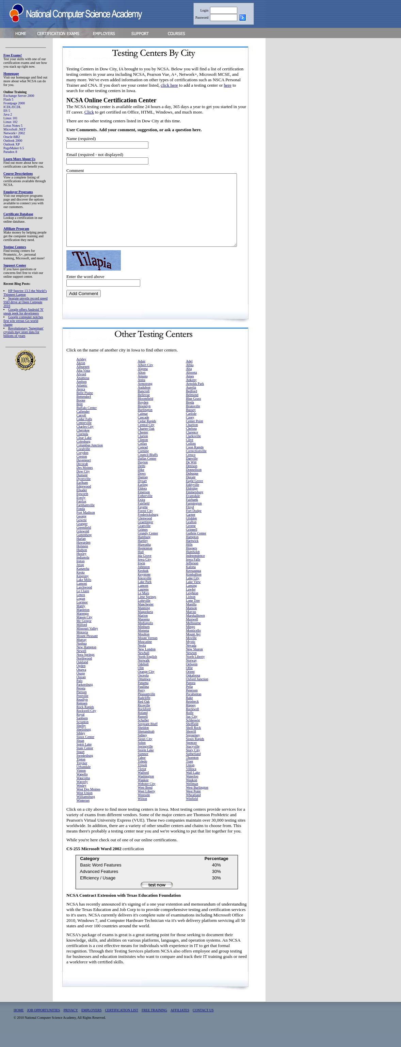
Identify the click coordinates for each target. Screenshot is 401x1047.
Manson (191, 622)
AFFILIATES (180, 1024)
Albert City (145, 379)
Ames (190, 390)
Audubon (144, 402)
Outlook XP (11, 144)
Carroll (81, 429)
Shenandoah (146, 746)
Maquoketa (145, 626)
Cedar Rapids (147, 435)
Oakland (82, 676)
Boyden (143, 416)
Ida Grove (144, 570)
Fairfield (143, 517)
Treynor (82, 777)
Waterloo (192, 790)
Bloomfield (146, 413)
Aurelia (191, 402)
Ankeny (191, 394)
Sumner (143, 768)
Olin (141, 682)
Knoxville (144, 592)
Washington (146, 790)
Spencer (191, 757)
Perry (141, 704)
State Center (85, 762)
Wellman (192, 798)
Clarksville (193, 450)
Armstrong (145, 398)
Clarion (143, 450)
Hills (189, 559)
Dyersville (84, 493)
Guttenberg (84, 549)
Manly (81, 620)
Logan (81, 613)
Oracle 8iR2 (11, 137)
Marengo (83, 628)
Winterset (83, 815)
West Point (193, 805)
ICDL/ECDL (12, 107)
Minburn (144, 641)
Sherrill (191, 746)
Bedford (191, 405)
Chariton (192, 439)
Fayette (143, 521)
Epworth (82, 508)
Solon (142, 757)
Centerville (84, 437)
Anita (141, 394)
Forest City (145, 525)
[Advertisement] (306, 144)
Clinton (143, 454)
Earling (143, 499)
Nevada (191, 660)
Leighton (192, 607)
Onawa (81, 684)
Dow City (83, 485)
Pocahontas (194, 708)
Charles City (85, 441)
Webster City (147, 798)
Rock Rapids (85, 721)
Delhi (141, 480)
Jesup (80, 579)
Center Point (194, 435)
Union (190, 779)
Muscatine (145, 656)
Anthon (82, 396)
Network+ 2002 (14, 133)
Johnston (144, 581)
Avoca (81, 403)
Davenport (84, 474)
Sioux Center (86, 751)
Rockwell (192, 723)
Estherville (145, 510)
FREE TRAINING (154, 1024)
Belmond (192, 409)
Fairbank (192, 514)
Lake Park (145, 596)
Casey (190, 431)
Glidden (191, 532)
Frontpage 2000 (14, 103)
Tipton (81, 773)
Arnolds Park (195, 398)
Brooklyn (144, 420)
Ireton (81, 575)
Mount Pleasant (87, 650)
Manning (144, 622)
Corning (143, 465)
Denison (191, 480)
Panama (143, 697)
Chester (143, 446)
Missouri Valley (87, 643)
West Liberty (147, 805)
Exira (141, 514)
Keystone (144, 588)
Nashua (82, 657)
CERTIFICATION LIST (121, 1024)
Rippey (191, 719)
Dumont (82, 489)
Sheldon (143, 742)
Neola (142, 660)
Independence (195, 570)
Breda (190, 416)
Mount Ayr (193, 648)
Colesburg (84, 456)
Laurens (143, 603)
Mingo (190, 641)
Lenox (81, 609)
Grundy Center (148, 547)
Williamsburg (86, 811)
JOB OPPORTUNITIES (43, 1024)
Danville (191, 473)
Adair (142, 375)
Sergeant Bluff (148, 738)
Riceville (144, 719)
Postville (83, 710)
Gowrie (82, 534)
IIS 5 (6, 111)
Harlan (81, 553)
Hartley (143, 555)
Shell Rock (193, 742)
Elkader (82, 504)
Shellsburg (84, 743)
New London (147, 663)
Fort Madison (86, 527)
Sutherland (193, 768)
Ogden (81, 680)
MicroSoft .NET (14, 129)
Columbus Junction (90, 459)
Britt (80, 418)
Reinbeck (192, 716)
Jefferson (192, 577)
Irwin (141, 577)
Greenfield (84, 542)
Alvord (81, 388)
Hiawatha (144, 559)
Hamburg (144, 551)
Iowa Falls (193, 574)
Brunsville (193, 420)
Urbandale (84, 781)
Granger (82, 538)
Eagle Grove (194, 495)
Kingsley (83, 590)
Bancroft (144, 405)
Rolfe (189, 727)
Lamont (143, 600)
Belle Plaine (85, 407)
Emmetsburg (194, 506)
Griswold (83, 545)
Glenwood (145, 532)
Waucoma (83, 792)
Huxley (81, 568)
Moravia (82, 646)
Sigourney (193, 749)
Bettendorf (84, 411)
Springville (145, 760)
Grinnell (191, 544)
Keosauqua (193, 585)
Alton (142, 387)
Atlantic (82, 399)
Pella (189, 701)
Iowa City (144, 574)
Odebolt (143, 678)
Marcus (191, 626)
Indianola (83, 571)
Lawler (190, 603)
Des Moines (85, 482)
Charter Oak (146, 443)
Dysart (142, 495)
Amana (143, 390)
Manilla (191, 618)
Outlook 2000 (12, 140)
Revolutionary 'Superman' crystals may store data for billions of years (23, 332)
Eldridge (191, 502)
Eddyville (192, 499)
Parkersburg (85, 699)
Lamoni (82, 598)
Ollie (189, 682)
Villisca (191, 783)
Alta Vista (83, 385)
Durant (190, 491)
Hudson (82, 564)
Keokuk (143, 585)
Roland (143, 727)
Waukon (191, 794)
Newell (81, 665)
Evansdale (193, 510)
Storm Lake (146, 764)
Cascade (143, 431)
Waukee (143, 794)
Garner (190, 529)
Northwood (84, 672)
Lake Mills (84, 594)
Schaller (143, 734)
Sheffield (192, 738)
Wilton (142, 813)
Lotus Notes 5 (12, 125)
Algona (143, 383)
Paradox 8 (10, 152)
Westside (144, 809)
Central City (146, 439)
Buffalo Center (87, 422)
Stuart (81, 766)
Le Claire (83, 605)
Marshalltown (195, 630)
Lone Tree (193, 615)
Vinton (81, 785)
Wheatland (193, 809)
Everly (81, 512)
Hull (141, 566)
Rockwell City (86, 725)
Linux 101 (10, 118)
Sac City (191, 731)
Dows (142, 488)
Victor (142, 783)
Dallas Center (147, 473)
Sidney (142, 749)
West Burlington (197, 802)
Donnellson (194, 484)
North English (147, 671)
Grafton (191, 536)
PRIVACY (70, 1024)
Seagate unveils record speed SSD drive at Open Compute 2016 (25, 302)
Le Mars (143, 607)
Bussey (191, 424)
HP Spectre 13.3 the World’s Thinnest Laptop (25, 292)
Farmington (194, 517)
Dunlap (143, 491)
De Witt (191, 476)
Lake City (192, 592)
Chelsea (191, 443)
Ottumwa (144, 693)
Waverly (82, 796)
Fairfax (81, 515)
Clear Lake (84, 452)
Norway (191, 674)
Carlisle (191, 428)
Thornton (192, 772)
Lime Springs (147, 611)
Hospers (191, 562)
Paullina (143, 701)
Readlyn (82, 714)
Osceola (143, 689)
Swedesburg (85, 770)
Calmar (143, 428)
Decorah (82, 478)
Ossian (81, 691)
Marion (143, 630)
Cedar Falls (84, 433)
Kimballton (194, 588)
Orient (190, 686)
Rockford (144, 723)
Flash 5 (8, 99)
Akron (81, 377)
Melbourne (193, 637)
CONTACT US (203, 1024)
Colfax (142, 458)
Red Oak (144, 716)
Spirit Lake (84, 758)
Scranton (83, 736)
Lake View (193, 596)
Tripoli (142, 779)
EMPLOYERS (91, 1024)
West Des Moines (88, 803)
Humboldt (193, 566)
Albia (189, 379)
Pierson (82, 706)
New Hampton (87, 661)
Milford (82, 639)
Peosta (81, 702)
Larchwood (84, 601)
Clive (189, 454)
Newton (191, 667)
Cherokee (83, 444)
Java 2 (7, 114)
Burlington (145, 424)
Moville (191, 652)
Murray (82, 654)
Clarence (192, 446)
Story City (193, 764)
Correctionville (196, 465)
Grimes (143, 544)
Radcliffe (144, 712)
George (81, 530)
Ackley (81, 373)
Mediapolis (145, 637)
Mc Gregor (84, 635)
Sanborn (82, 732)
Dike (141, 484)
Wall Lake (193, 787)
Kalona (191, 581)
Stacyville (192, 760)
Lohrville (144, 615)
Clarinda (82, 448)
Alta (189, 383)
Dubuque (192, 488)
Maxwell (192, 633)
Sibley (81, 747)
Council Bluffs (148, 469)
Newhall (143, 667)
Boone (81, 414)
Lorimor (82, 616)
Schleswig (193, 734)
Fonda (81, 523)
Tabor (142, 772)
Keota (81, 586)
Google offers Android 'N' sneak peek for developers (23, 311)
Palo (80, 695)
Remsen (82, 717)
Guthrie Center (196, 547)
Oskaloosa (193, 689)
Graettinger (146, 536)
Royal (81, 729)
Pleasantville (146, 708)
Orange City (146, 686)
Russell (143, 731)
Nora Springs (86, 669)
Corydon (83, 467)
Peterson (191, 704)
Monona (143, 645)
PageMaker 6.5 (13, 148)
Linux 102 (10, 122)
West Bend (145, 802)
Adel (189, 375)
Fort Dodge (194, 525)
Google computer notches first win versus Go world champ (23, 320)
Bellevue (144, 409)
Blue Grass (193, 413)
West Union (85, 807)
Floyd (190, 521)
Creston (82, 471)
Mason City (85, 631)
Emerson (144, 506)
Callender (83, 426)
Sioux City (145, 753)
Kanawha (83, 583)
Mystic (190, 656)
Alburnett (83, 381)
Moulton (143, 648)
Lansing (191, 600)
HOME (18, 1024)
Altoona (191, 387)
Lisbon (190, 611)
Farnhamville (86, 519)
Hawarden (84, 557)
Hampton (192, 551)
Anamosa (83, 392)
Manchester (146, 618)
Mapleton (83, 624)
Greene (191, 540)
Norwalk (144, 674)
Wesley (81, 800)
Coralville (83, 463)
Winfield (192, 813)
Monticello (193, 645)
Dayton (143, 476)
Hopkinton (145, 562)
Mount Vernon (148, 652)
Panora (190, 697)
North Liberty (195, 671)
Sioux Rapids (195, 753)
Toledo (142, 775)
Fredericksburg (148, 529)
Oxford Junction (197, 693)
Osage (81, 687)
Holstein (82, 560)
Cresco (190, 469)
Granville (144, 540)
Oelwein (191, 678)
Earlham (82, 497)
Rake (189, 712)
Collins (191, 458)
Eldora (142, 502)
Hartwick (192, 555)
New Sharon (194, 663)
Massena (144, 633)
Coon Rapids (195, 461)
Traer (189, 775)
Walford (143, 787)
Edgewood (84, 500)
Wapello (82, 788)
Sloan (80, 755)
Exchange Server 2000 (18, 96)
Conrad (143, 461)
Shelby (81, 740)
